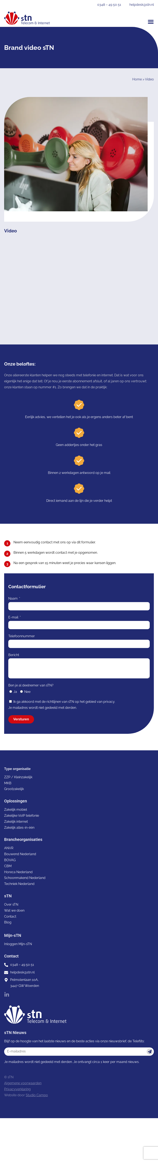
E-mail (13, 617)
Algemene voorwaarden (22, 1083)
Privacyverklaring (17, 1089)
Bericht (13, 655)
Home (137, 79)
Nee (27, 692)
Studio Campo (37, 1095)
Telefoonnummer (21, 636)
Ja (15, 692)
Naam (13, 598)
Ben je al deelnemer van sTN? (30, 685)
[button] (151, 22)
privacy (108, 702)
